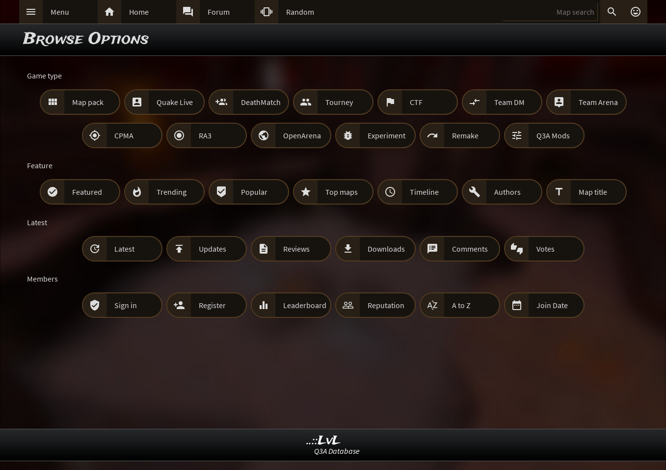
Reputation (386, 305)
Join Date (552, 305)
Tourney (339, 102)
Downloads (386, 249)
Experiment (386, 135)
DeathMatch (261, 102)
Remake (465, 135)
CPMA (123, 135)
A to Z (461, 305)
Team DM (509, 102)
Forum (219, 12)
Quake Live (175, 102)
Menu (60, 12)
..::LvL (323, 440)
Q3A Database (337, 451)
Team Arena (598, 102)
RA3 (205, 135)
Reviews (296, 249)
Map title (593, 192)
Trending (171, 192)
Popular (254, 192)
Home (139, 12)
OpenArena (302, 135)
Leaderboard (304, 305)
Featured (87, 192)
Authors (507, 192)
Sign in (125, 305)
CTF (416, 102)
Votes (545, 249)
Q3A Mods (553, 135)
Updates (212, 249)
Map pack (88, 102)
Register (212, 305)
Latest (124, 249)
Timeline (424, 192)
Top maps (341, 192)
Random (300, 12)
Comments (470, 249)
